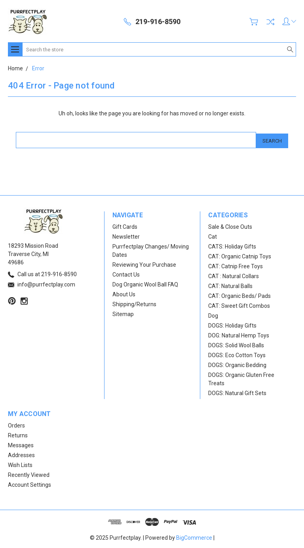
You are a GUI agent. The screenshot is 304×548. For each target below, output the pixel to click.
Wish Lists (20, 463)
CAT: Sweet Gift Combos (239, 304)
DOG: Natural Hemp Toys (238, 334)
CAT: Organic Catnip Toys (239, 255)
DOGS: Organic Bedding (237, 363)
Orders (16, 424)
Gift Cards (124, 225)
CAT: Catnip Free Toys (235, 265)
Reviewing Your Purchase (144, 263)
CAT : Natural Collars (233, 274)
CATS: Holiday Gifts (232, 245)
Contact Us (126, 273)
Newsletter (126, 235)
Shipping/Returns (134, 302)
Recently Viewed (28, 473)
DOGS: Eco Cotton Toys (237, 353)
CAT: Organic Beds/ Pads (239, 294)
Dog (213, 314)
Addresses (21, 453)
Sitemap (123, 312)
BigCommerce (194, 536)
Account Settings (29, 483)
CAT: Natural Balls (230, 284)
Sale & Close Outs (230, 225)
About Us (123, 293)
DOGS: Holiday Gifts (232, 324)
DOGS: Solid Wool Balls (236, 344)
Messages (21, 444)
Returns (18, 434)
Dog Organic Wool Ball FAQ (145, 283)
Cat (212, 235)
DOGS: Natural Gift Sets (237, 391)
